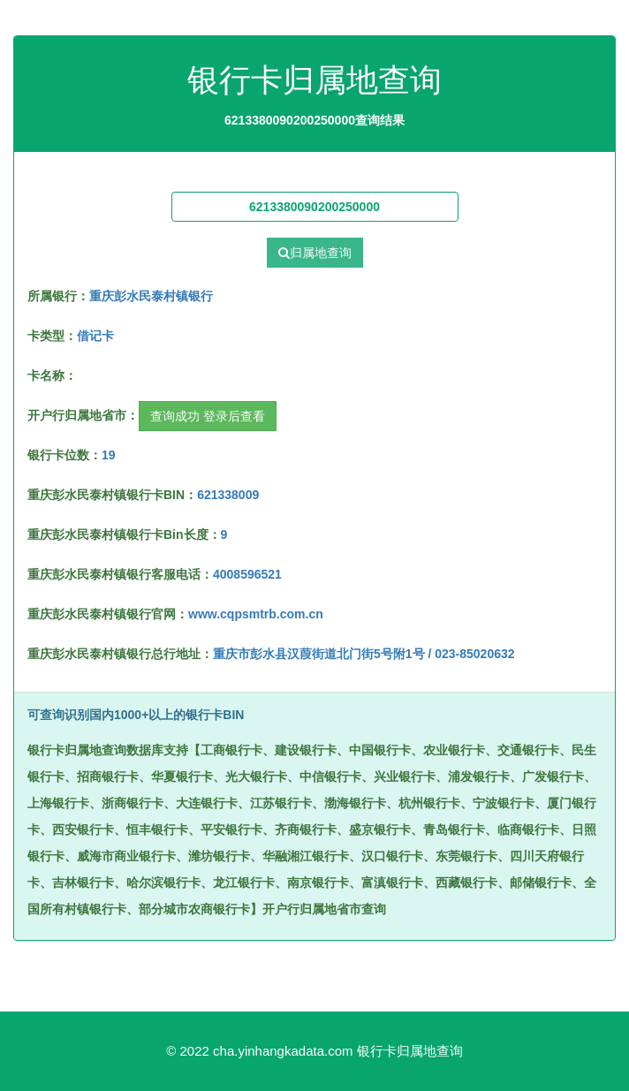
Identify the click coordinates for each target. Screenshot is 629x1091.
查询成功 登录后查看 (207, 416)
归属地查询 (315, 253)
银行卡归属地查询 (410, 1050)
